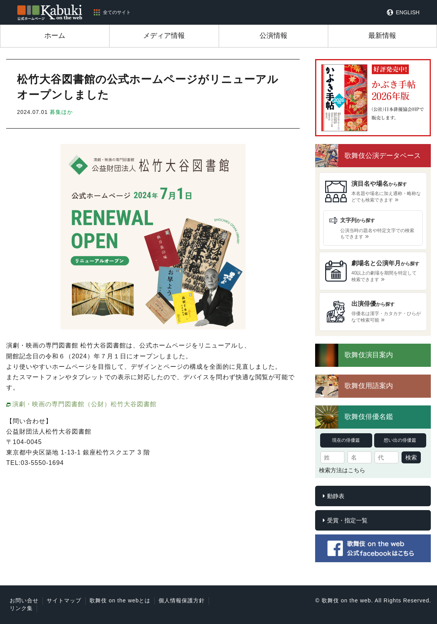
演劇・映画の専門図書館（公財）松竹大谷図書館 (84, 404)
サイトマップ (64, 600)
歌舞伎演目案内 (368, 355)
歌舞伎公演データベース (382, 155)
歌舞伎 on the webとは (119, 600)
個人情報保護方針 (182, 600)
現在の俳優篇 (346, 440)
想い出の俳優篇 (400, 440)
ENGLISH (407, 12)
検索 (411, 457)
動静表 (335, 496)
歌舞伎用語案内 (368, 386)
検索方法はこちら (342, 470)
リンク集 (21, 608)
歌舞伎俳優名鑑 (368, 417)
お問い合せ (24, 600)
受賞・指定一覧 (347, 520)
